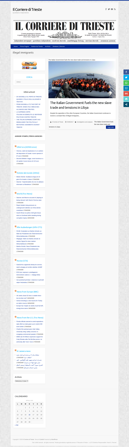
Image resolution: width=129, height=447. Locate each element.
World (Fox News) (24, 194)
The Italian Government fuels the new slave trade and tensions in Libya (81, 105)
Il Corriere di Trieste (27, 9)
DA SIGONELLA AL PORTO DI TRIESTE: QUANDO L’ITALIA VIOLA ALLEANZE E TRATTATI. (29, 99)
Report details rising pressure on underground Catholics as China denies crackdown (28, 207)
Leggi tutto (110, 127)
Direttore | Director (59, 46)
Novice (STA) (22, 261)
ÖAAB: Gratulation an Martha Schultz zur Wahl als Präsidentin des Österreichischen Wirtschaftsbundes (29, 233)
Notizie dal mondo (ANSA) (28, 173)
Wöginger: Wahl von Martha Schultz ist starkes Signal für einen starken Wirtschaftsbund (28, 241)
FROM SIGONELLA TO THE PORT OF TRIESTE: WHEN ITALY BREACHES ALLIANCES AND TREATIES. (28, 107)
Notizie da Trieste (37, 46)
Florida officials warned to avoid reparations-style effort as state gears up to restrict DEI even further (29, 324)
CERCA (29, 77)
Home (16, 46)
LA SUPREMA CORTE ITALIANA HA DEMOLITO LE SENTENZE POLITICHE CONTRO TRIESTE (29, 114)
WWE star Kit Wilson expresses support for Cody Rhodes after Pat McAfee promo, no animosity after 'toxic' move (29, 339)
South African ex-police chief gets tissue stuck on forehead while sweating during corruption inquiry (28, 215)
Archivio (47, 46)
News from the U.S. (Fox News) (30, 318)
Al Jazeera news (24, 351)
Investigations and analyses (84, 122)
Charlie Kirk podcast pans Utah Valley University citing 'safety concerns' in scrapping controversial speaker (27, 331)
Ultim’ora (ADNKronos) (27, 147)
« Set (16, 425)
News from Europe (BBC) (27, 292)
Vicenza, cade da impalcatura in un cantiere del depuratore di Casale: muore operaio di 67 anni (29, 153)
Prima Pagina (24, 46)
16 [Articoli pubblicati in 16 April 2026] (29, 415)
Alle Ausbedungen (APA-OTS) (29, 227)
